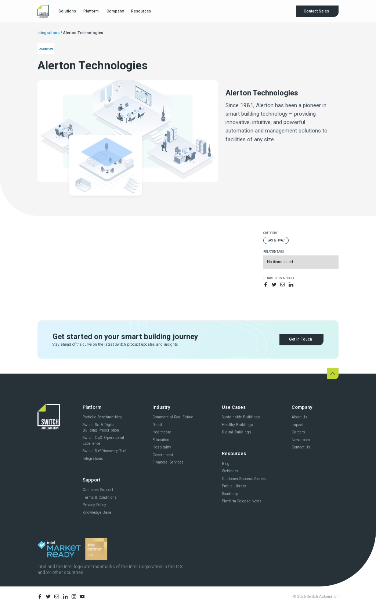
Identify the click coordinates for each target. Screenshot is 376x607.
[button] (66, 11)
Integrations (48, 32)
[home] (43, 11)
